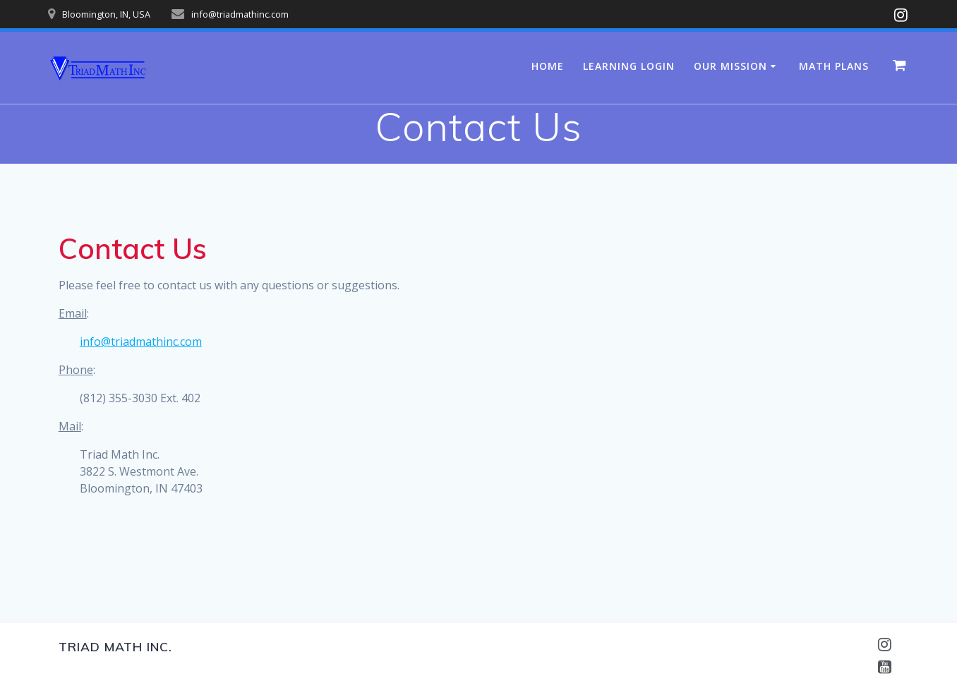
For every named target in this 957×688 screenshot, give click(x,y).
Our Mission (730, 66)
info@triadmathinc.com (141, 341)
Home (547, 66)
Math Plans (834, 66)
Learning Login (629, 66)
